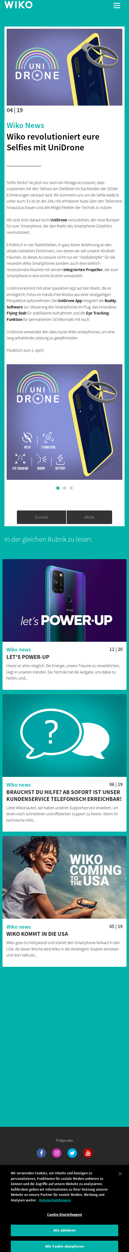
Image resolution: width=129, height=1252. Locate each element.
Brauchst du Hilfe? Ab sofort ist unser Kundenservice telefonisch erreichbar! (64, 796)
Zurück (41, 517)
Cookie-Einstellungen (64, 1217)
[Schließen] (120, 1176)
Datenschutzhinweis (55, 1203)
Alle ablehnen (64, 1233)
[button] (58, 488)
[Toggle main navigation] (117, 5)
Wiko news (25, 125)
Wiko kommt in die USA (37, 934)
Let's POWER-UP (27, 657)
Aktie (89, 517)
